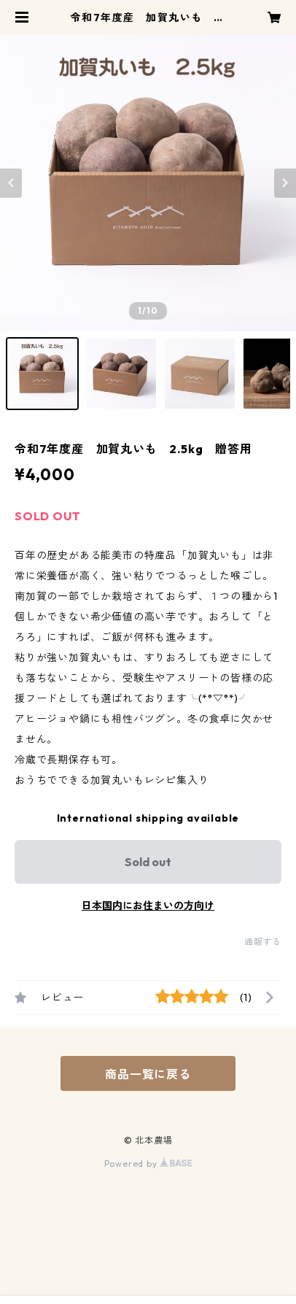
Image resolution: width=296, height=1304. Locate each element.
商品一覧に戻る (148, 1074)
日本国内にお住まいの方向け (148, 905)
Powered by (148, 1163)
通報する (262, 941)
